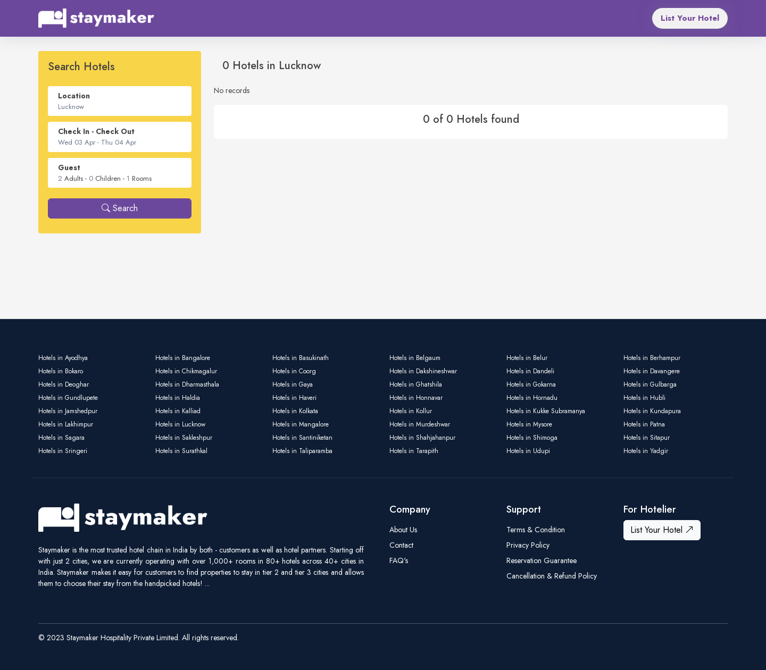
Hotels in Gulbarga (650, 384)
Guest (69, 167)
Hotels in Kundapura (652, 411)
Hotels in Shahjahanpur (422, 437)
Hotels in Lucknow (180, 424)
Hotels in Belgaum (414, 358)
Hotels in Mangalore (300, 424)
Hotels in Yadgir (645, 451)
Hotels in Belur (526, 358)
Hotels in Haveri (294, 398)
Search (120, 208)
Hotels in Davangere (651, 371)
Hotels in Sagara (61, 437)
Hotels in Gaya (292, 384)
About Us (403, 529)
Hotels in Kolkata (295, 411)
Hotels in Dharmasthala (187, 384)
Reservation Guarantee (541, 560)
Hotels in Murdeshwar (419, 424)
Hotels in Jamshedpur (67, 411)
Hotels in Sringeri (62, 451)
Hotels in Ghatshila (415, 384)
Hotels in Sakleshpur (183, 437)
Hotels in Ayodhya (63, 358)
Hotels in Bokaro (60, 371)
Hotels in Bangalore (182, 358)
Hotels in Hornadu (531, 398)
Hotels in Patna (644, 424)
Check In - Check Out (96, 131)
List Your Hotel (690, 18)
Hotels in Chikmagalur (186, 371)
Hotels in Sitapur (646, 437)
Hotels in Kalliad (178, 411)
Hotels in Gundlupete (68, 398)
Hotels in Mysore (529, 424)
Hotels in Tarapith (413, 451)
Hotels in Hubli (644, 398)
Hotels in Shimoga (531, 437)
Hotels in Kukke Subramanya (545, 411)
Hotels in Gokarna (531, 384)
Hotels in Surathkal (181, 451)
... (207, 583)
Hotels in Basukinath (300, 358)
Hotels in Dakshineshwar (423, 371)
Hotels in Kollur (410, 411)
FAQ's (398, 560)
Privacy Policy (527, 545)
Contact (401, 545)
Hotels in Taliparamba (302, 451)
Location (74, 95)
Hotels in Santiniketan (302, 437)
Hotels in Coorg (294, 371)
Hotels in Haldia (177, 398)
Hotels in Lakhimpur (65, 424)
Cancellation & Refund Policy (551, 576)
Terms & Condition (535, 529)
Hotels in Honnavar (416, 398)
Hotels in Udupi (528, 451)
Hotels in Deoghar (63, 384)
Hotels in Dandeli (530, 371)
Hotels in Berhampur (651, 358)
